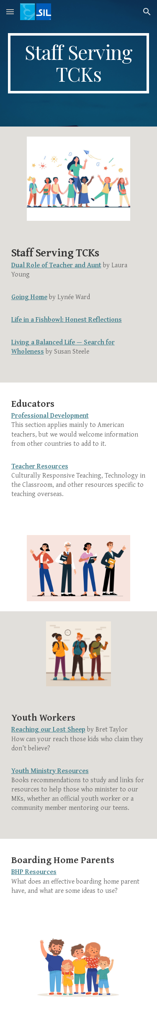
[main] (78, 63)
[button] (10, 11)
